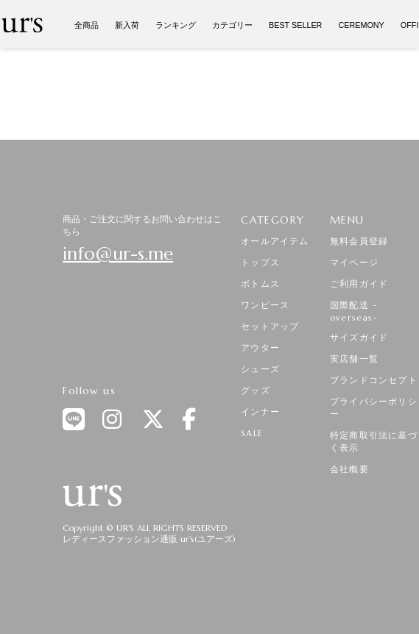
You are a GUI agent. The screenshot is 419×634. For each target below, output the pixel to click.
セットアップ (270, 326)
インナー (260, 411)
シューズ (260, 368)
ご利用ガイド (359, 283)
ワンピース (265, 304)
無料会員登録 (359, 240)
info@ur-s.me (118, 254)
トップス (260, 262)
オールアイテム (275, 240)
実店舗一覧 (354, 358)
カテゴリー (232, 25)
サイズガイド (359, 337)
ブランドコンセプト (374, 379)
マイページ (354, 262)
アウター (260, 347)
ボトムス (260, 283)
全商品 (86, 25)
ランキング (175, 25)
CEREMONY (361, 25)
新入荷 (127, 25)
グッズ (255, 390)
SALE (252, 432)
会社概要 (349, 468)
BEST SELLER (295, 25)
